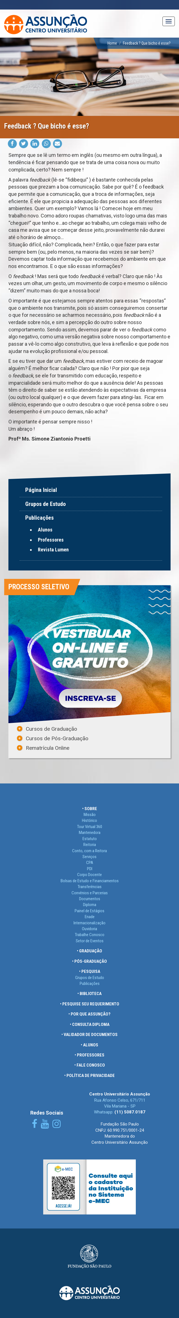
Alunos (45, 530)
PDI (89, 868)
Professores (51, 540)
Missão (90, 814)
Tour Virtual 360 (89, 826)
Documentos (89, 898)
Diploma (89, 904)
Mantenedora (89, 832)
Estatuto (89, 838)
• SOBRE (89, 808)
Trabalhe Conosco (89, 934)
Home (112, 43)
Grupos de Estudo (45, 504)
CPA (89, 862)
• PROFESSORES (89, 1055)
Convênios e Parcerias (90, 892)
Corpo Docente (89, 874)
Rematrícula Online (47, 748)
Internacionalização (89, 922)
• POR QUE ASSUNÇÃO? (89, 1014)
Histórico (89, 820)
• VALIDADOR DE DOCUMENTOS (89, 1034)
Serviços (89, 856)
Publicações (90, 983)
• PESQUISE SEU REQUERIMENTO (89, 1004)
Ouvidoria (89, 928)
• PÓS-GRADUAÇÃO (89, 961)
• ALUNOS (89, 1044)
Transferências (90, 886)
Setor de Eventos (90, 940)
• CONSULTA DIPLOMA (89, 1024)
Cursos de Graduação (51, 729)
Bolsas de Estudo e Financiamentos (90, 880)
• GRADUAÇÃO (89, 950)
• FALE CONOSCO (89, 1065)
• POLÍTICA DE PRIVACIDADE (89, 1075)
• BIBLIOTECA (89, 993)
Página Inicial (41, 490)
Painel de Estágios (89, 910)
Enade (90, 916)
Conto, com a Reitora (89, 850)
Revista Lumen (53, 550)
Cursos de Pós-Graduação (57, 738)
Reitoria (89, 844)
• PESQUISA (89, 971)
